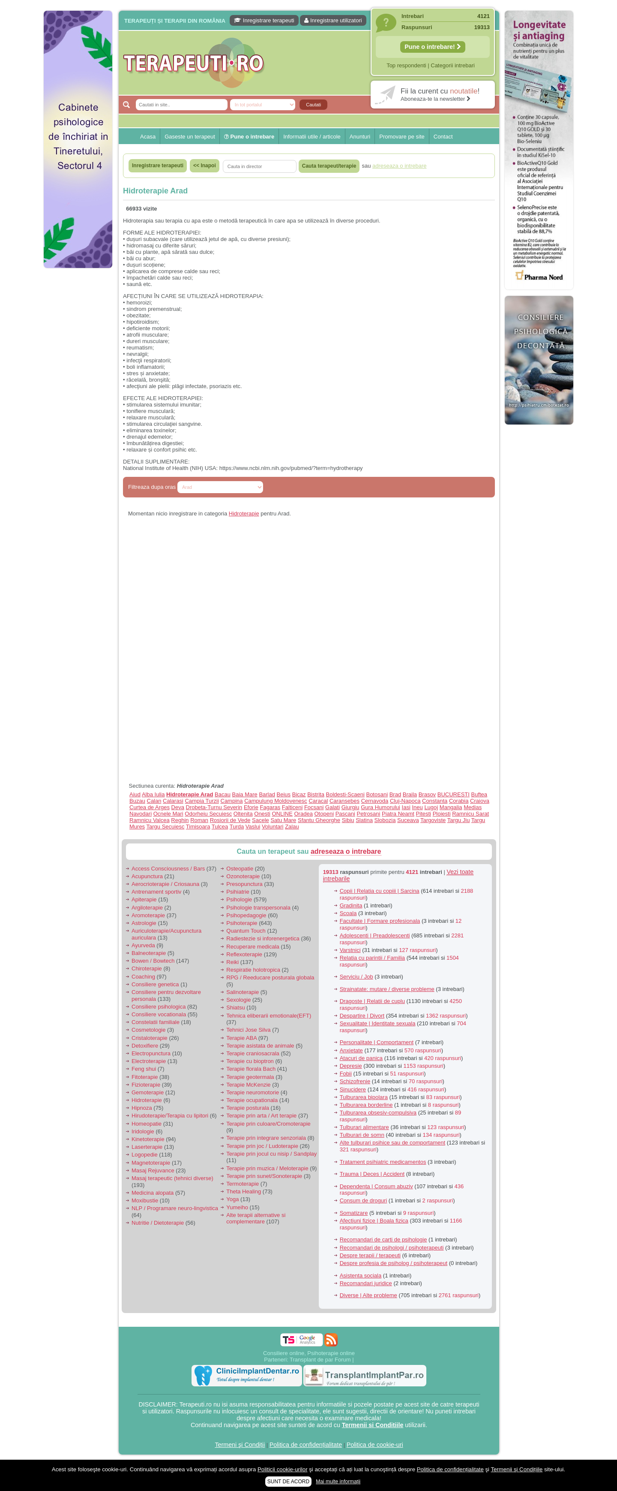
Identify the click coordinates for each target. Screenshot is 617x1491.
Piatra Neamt (398, 813)
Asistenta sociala (361, 1275)
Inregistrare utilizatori (333, 20)
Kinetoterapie (148, 1139)
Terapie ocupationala (252, 1100)
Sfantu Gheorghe (319, 820)
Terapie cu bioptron (250, 1061)
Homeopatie (147, 1124)
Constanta (434, 801)
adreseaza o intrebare (346, 851)
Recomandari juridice (366, 1283)
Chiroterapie (147, 968)
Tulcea (220, 826)
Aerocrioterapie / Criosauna (165, 884)
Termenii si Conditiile (373, 1425)
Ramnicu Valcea (149, 820)
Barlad (267, 794)
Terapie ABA (241, 1038)
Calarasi (173, 801)
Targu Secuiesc (166, 826)
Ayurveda (143, 945)
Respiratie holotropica (253, 970)
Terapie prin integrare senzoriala (266, 1138)
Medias (473, 807)
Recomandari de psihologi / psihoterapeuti (392, 1247)
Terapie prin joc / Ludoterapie (262, 1146)
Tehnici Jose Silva (248, 1030)
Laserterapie (147, 1147)
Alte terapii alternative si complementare (255, 1218)
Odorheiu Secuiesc (208, 813)
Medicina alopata (153, 1193)
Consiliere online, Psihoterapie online (309, 1353)
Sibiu (348, 820)
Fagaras (270, 807)
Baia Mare (245, 794)
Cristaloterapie (150, 1038)
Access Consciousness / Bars (168, 868)
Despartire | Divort (362, 1015)
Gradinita (351, 905)
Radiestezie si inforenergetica (263, 938)
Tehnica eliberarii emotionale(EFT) (268, 1015)
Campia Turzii (202, 801)
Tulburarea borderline (366, 1105)
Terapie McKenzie (248, 1084)
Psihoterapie (241, 923)
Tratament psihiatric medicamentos (383, 1162)
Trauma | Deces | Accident (372, 1174)
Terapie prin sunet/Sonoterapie (264, 1176)
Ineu (417, 807)
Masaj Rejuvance (153, 1170)
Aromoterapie (148, 915)
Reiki (232, 962)
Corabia (459, 801)
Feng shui (144, 1069)
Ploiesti (442, 813)
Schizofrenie (355, 1081)
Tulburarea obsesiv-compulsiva (378, 1112)
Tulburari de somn (362, 1135)
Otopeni (324, 813)
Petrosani (368, 813)
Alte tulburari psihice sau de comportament (392, 1142)
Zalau (292, 826)
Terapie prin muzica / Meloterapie (267, 1168)
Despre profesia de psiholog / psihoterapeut (394, 1263)
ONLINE (282, 813)
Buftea (479, 794)
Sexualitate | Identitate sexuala (378, 1023)
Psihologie (239, 899)
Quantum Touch (246, 931)
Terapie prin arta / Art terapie (261, 1115)
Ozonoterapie (243, 876)
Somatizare (354, 1213)
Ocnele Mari (168, 813)
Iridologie (143, 1131)
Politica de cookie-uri (375, 1444)
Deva (177, 807)
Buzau (137, 801)
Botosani (377, 794)
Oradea (303, 813)
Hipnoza (142, 1108)
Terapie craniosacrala (252, 1053)
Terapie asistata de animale (260, 1045)
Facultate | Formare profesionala (380, 921)
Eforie (251, 807)
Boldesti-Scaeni (345, 794)
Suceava (408, 820)
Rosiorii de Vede (230, 820)
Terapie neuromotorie (252, 1092)
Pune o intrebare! (432, 46)
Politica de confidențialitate (306, 1444)
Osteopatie (239, 868)
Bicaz (299, 794)
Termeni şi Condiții (240, 1444)
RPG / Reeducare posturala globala (270, 977)
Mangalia (451, 807)
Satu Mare (283, 820)
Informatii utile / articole (312, 136)
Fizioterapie (146, 1084)
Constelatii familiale (156, 1022)
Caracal (318, 801)
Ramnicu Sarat (470, 813)
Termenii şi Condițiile (516, 1469)
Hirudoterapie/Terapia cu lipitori (170, 1115)
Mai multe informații (338, 1482)
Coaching (143, 976)
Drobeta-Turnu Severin (214, 807)
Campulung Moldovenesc (275, 801)
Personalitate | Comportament (376, 1042)
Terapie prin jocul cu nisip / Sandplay (271, 1154)
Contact (443, 136)
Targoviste (433, 820)
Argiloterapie (147, 907)
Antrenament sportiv (156, 892)
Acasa (148, 136)
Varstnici (350, 950)
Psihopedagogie (246, 915)
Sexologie (238, 1000)
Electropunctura (151, 1053)
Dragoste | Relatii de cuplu (372, 1001)
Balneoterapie (149, 953)
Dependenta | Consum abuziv (376, 1186)
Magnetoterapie (151, 1163)
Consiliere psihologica (159, 1006)
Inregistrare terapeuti (264, 20)
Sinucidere (353, 1089)
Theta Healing (243, 1191)
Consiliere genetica (155, 984)
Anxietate (351, 1050)
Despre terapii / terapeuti (370, 1255)
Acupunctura (147, 876)
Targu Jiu (458, 820)
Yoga (232, 1199)
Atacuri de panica (361, 1058)
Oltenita (243, 813)
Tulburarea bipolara (364, 1097)
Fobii (346, 1073)
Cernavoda (375, 801)
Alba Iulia (153, 794)
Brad (395, 794)
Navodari (140, 813)
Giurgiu (350, 807)
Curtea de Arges (149, 807)
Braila (410, 794)
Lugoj (431, 807)
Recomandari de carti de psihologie (383, 1239)
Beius (284, 794)
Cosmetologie (149, 1030)
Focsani (314, 807)
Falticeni (292, 807)
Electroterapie (149, 1061)
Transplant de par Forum (320, 1359)
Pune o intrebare (249, 136)
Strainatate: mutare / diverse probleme (387, 989)
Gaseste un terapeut (190, 136)
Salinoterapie (242, 992)
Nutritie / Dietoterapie (158, 1223)
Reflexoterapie (244, 954)
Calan (154, 801)
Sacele (260, 820)
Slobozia (385, 820)
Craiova (479, 801)
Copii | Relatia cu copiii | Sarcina (379, 891)
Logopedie (145, 1154)
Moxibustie (145, 1200)
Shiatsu (235, 1007)
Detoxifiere (145, 1045)
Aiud (135, 794)
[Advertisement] (78, 403)
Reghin (180, 820)
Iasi (406, 807)
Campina (232, 801)
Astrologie (144, 923)
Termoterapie (242, 1184)
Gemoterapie (148, 1092)
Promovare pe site (402, 136)
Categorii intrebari (453, 65)
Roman (199, 820)
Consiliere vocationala (159, 1014)
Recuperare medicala (252, 946)
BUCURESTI (453, 794)
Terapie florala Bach (251, 1069)
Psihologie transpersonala (258, 907)
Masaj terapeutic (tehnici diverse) (172, 1178)
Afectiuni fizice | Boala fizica (374, 1220)
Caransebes (344, 801)
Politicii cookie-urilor (283, 1469)
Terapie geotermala (250, 1077)
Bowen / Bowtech (153, 961)
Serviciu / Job (356, 976)
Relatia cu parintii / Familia (372, 958)
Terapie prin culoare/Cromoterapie (268, 1124)
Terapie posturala (247, 1108)
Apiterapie (144, 899)
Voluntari (273, 826)
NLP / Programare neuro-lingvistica (175, 1208)
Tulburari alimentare (364, 1127)
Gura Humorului (380, 807)
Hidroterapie (244, 513)
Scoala (348, 913)
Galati (332, 807)
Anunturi (360, 136)
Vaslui (253, 826)
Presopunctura (244, 884)
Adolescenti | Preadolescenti (375, 935)
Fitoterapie (145, 1077)
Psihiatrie (237, 892)
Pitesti (423, 813)
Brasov (427, 794)
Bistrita (315, 794)
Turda (237, 826)
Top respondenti (406, 65)
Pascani (345, 813)
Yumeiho (237, 1207)
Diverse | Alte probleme (368, 1295)
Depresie (351, 1066)
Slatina (364, 820)
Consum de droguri (363, 1200)
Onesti (262, 813)
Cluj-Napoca (405, 801)
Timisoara (198, 826)
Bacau (223, 794)
